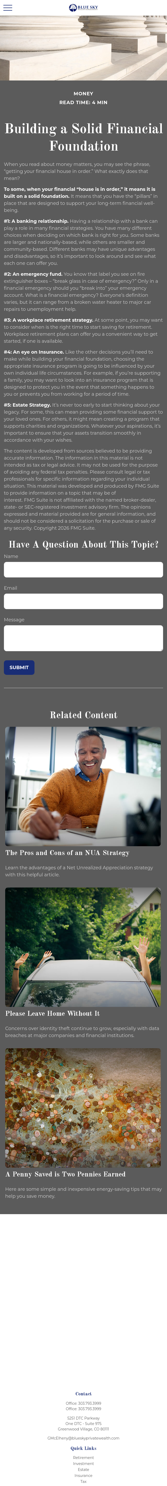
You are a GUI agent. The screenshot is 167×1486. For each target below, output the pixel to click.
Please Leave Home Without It (52, 1013)
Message (14, 620)
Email (10, 588)
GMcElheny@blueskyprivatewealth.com (83, 1438)
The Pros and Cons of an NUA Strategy (67, 853)
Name (11, 556)
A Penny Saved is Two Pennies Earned (65, 1174)
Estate (83, 1469)
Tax (83, 1481)
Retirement (83, 1457)
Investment (83, 1463)
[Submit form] (19, 667)
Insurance (84, 1475)
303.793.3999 (89, 1403)
